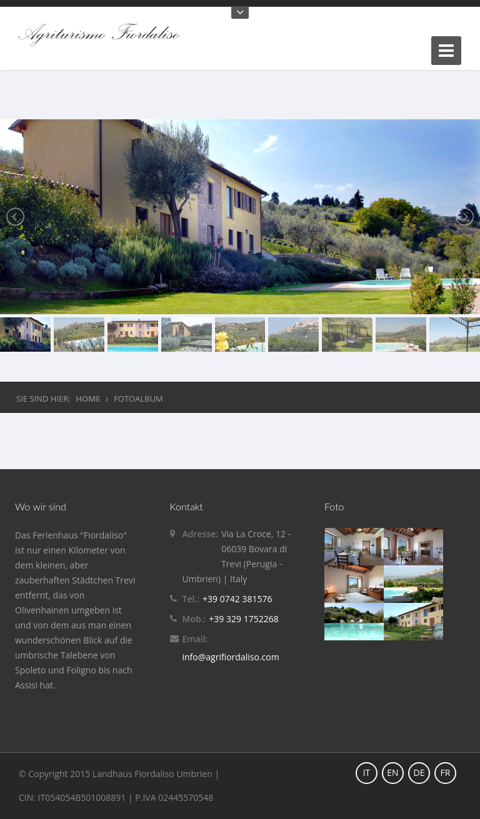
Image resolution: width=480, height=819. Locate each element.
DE (419, 772)
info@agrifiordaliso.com (230, 657)
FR (446, 772)
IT (367, 772)
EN (392, 772)
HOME (88, 398)
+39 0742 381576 (237, 599)
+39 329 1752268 (243, 619)
